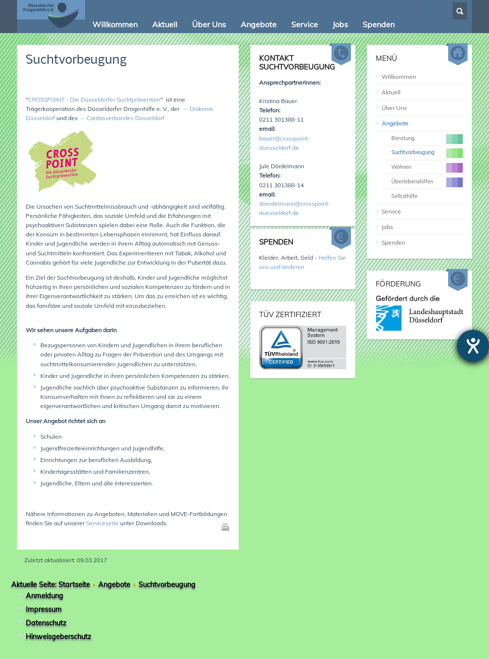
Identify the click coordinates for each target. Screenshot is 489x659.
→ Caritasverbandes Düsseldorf (121, 118)
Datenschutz (46, 623)
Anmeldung (44, 595)
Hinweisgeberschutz (58, 636)
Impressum (44, 609)
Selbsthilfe (404, 196)
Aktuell (391, 92)
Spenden (393, 242)
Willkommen (399, 76)
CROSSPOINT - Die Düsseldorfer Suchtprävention (94, 99)
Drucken (225, 527)
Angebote (395, 123)
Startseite (74, 584)
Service (391, 211)
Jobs (387, 227)
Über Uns (394, 107)
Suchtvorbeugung (76, 60)
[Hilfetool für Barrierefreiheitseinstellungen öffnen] (473, 346)
